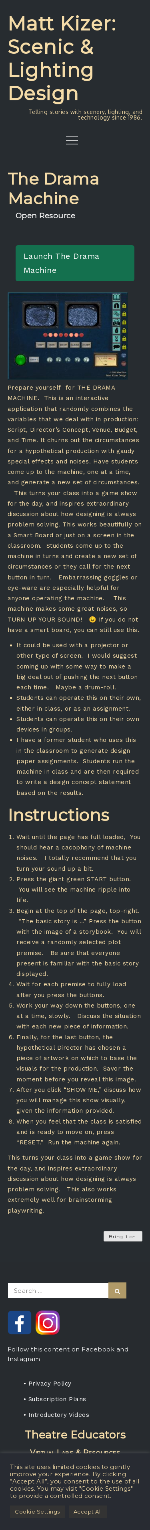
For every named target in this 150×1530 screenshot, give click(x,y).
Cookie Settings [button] (37, 1511)
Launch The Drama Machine (62, 263)
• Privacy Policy (48, 1383)
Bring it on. (123, 1236)
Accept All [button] (88, 1511)
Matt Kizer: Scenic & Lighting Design (62, 58)
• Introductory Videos (57, 1414)
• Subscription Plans (55, 1399)
